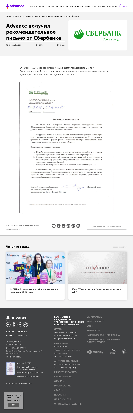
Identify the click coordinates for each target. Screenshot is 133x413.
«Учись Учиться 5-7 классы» (65, 332)
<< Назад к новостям (118, 247)
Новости (60, 395)
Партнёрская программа (103, 335)
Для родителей (60, 353)
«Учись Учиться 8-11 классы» (65, 336)
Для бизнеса (62, 399)
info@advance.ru (13, 357)
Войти (124, 6)
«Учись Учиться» (60, 347)
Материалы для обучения (64, 339)
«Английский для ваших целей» (67, 364)
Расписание (33, 6)
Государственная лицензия (27, 376)
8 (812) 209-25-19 (16, 335)
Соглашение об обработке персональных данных (27, 368)
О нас (94, 6)
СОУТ (90, 326)
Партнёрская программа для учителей (103, 340)
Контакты (101, 6)
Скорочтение (63, 376)
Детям (41, 6)
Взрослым (50, 6)
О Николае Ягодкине (68, 404)
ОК (13, 405)
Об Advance (94, 317)
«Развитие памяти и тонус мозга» (67, 350)
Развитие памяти (66, 372)
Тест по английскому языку (65, 367)
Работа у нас (95, 321)
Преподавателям (62, 6)
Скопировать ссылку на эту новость (107, 226)
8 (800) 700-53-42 (16, 331)
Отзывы (59, 381)
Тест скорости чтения (63, 356)
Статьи (87, 6)
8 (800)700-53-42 (112, 6)
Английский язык (76, 6)
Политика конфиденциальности (29, 373)
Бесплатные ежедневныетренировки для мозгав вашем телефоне (69, 321)
